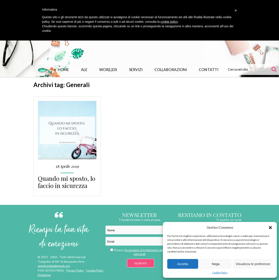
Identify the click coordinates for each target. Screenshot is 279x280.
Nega (216, 264)
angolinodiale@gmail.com (54, 266)
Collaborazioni (170, 69)
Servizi (136, 69)
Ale (84, 69)
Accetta (182, 264)
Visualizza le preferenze (253, 264)
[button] (270, 227)
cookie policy (169, 21)
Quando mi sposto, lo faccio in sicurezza (66, 181)
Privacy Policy (75, 270)
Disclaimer (44, 275)
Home (63, 69)
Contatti (208, 69)
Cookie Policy (220, 272)
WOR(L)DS (108, 69)
